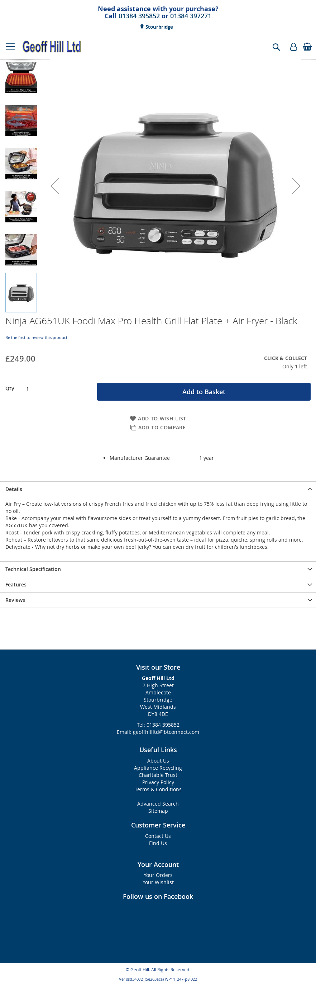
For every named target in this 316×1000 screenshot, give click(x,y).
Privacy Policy (158, 782)
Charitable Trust (158, 775)
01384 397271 (190, 15)
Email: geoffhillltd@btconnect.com (158, 731)
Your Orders (158, 875)
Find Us (158, 843)
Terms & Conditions (158, 789)
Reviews (15, 599)
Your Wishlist (158, 882)
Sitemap (158, 810)
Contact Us (158, 835)
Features (16, 584)
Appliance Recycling (158, 767)
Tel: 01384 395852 (158, 724)
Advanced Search (158, 803)
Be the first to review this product (36, 337)
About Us (158, 760)
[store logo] (52, 47)
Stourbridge (158, 27)
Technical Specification (33, 569)
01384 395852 (139, 15)
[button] (54, 185)
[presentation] (158, 489)
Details (13, 489)
